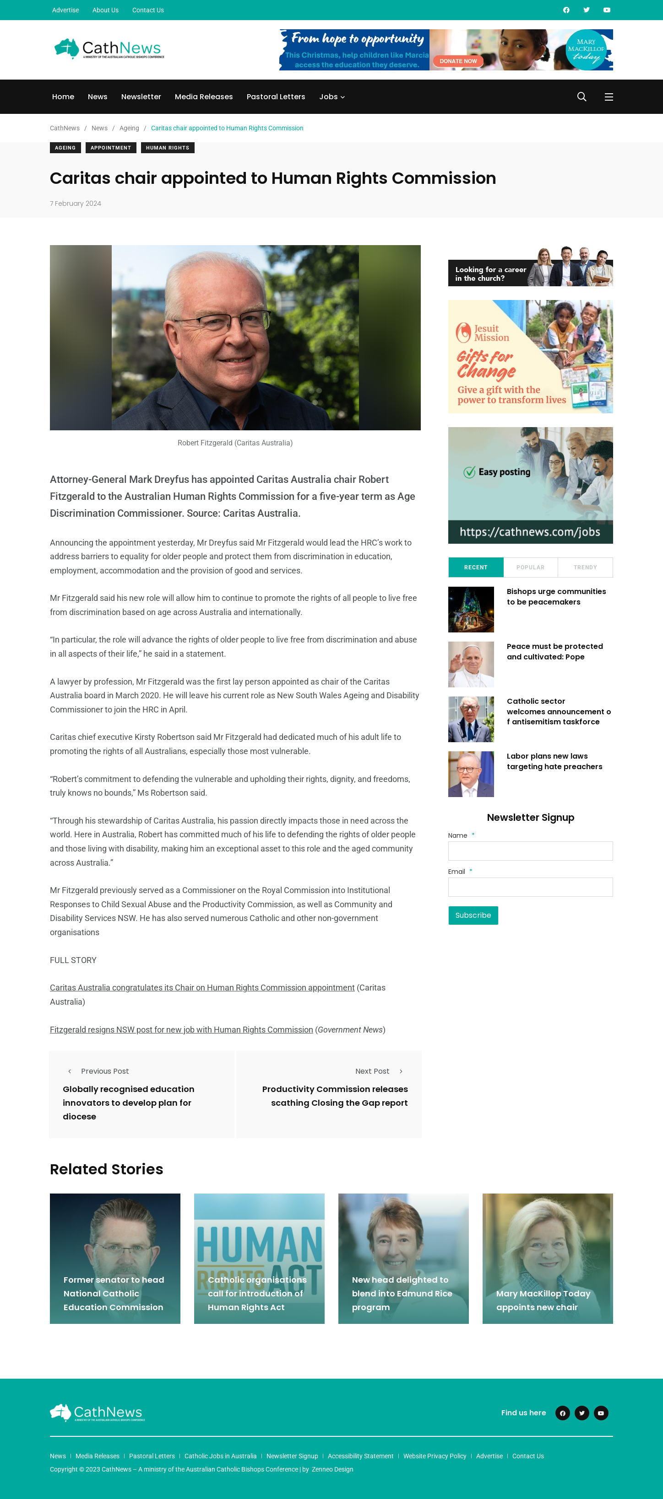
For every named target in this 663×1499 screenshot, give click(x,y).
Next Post (381, 1070)
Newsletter (141, 96)
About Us (105, 10)
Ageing (65, 148)
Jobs (328, 96)
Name (461, 835)
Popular (530, 567)
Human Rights (168, 148)
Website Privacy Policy (435, 1455)
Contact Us (148, 10)
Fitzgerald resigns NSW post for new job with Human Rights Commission (181, 1029)
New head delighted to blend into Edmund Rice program (402, 1293)
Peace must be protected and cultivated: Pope (556, 651)
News (98, 96)
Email (460, 871)
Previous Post (96, 1070)
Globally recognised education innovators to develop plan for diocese (129, 1102)
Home (63, 96)
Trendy (585, 567)
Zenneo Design (332, 1468)
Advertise (65, 10)
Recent (476, 567)
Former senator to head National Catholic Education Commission (114, 1293)
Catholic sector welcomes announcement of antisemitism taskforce (560, 711)
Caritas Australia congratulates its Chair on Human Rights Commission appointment (202, 987)
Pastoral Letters (276, 96)
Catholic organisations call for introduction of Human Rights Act (257, 1293)
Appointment (111, 148)
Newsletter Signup (292, 1455)
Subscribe (473, 915)
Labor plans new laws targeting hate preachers (555, 761)
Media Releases (204, 96)
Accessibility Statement (361, 1455)
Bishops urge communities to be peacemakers (557, 596)
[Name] (530, 851)
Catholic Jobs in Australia (221, 1455)
